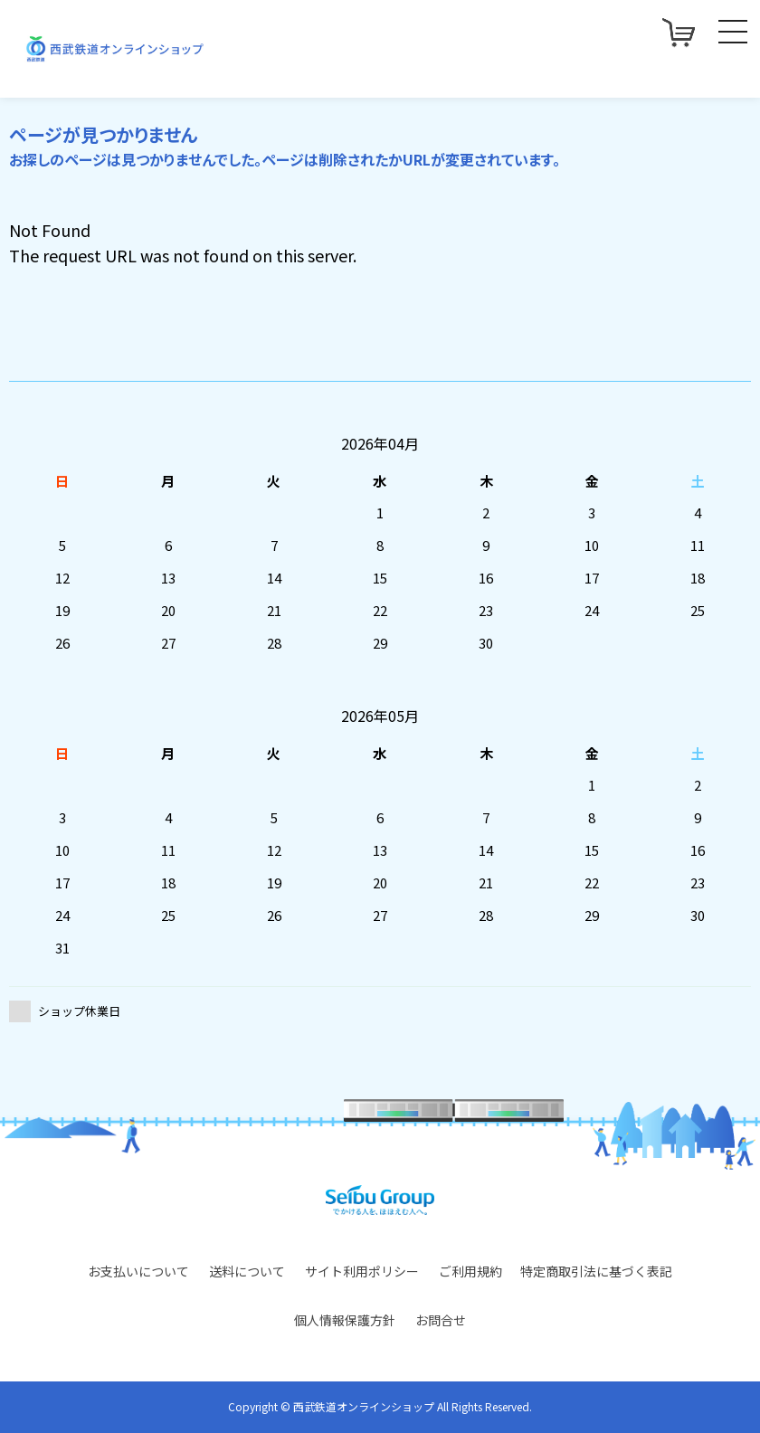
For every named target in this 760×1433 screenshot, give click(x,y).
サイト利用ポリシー (362, 1271)
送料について (247, 1271)
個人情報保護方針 (344, 1320)
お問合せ (440, 1320)
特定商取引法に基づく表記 (596, 1271)
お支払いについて (138, 1271)
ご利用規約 (470, 1271)
